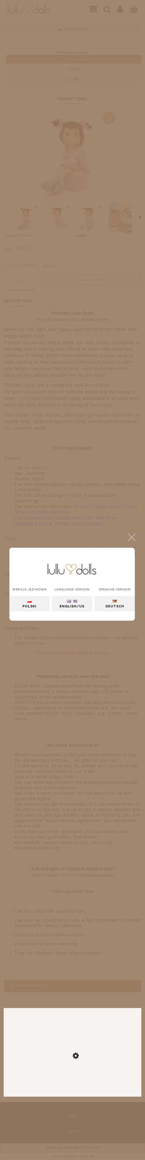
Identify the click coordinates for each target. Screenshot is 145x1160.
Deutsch (115, 604)
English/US (72, 604)
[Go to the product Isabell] (72, 1073)
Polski (29, 604)
